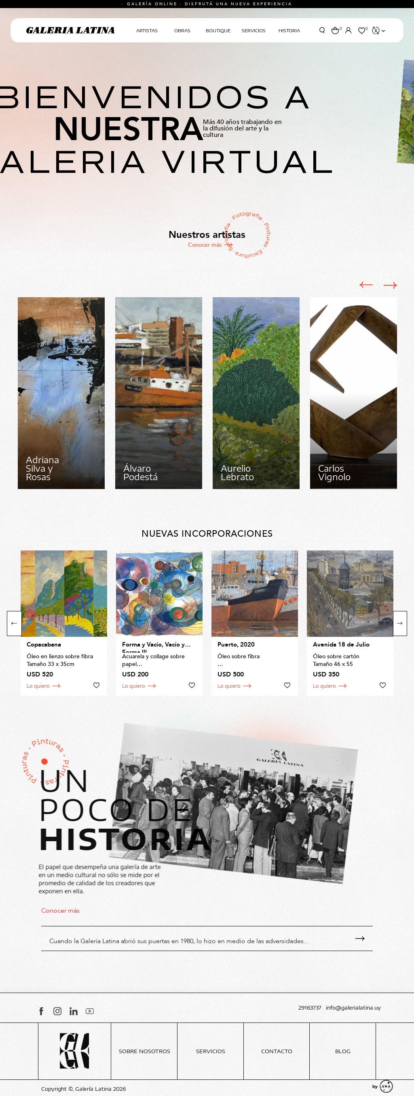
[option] (61, 393)
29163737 (309, 1007)
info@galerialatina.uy (353, 1007)
